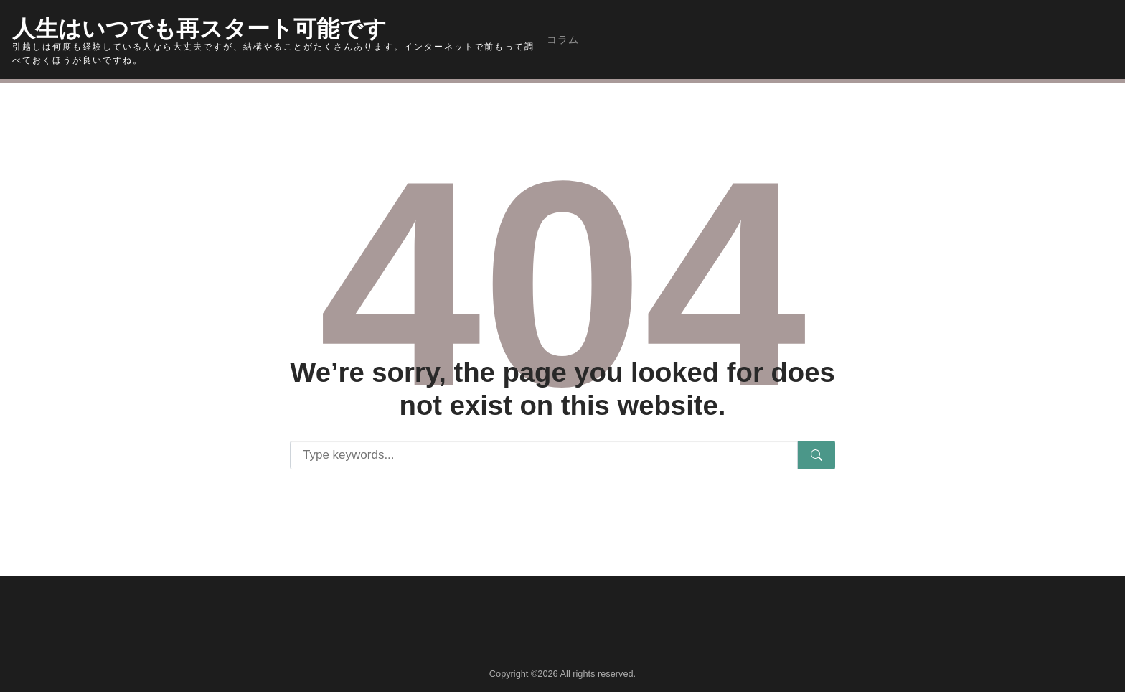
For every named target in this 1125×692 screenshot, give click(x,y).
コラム (563, 39)
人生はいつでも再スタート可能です (211, 25)
